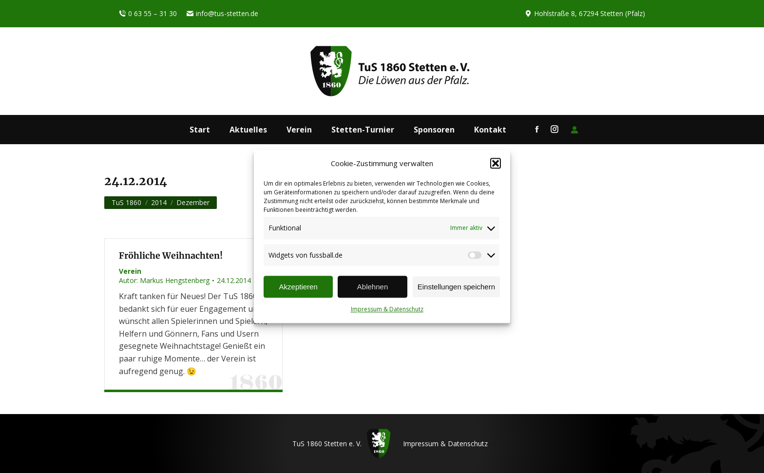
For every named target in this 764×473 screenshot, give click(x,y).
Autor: (164, 280)
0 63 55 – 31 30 (148, 14)
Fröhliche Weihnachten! (171, 255)
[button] (495, 164)
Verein (130, 271)
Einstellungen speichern (456, 287)
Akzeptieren (298, 287)
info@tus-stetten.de (222, 14)
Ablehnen (372, 287)
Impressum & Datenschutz (387, 309)
